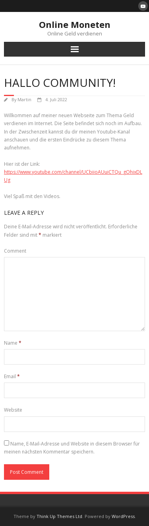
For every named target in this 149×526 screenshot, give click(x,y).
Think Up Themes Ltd (59, 516)
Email (12, 376)
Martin (24, 99)
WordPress (123, 516)
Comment (15, 250)
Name (12, 343)
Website (13, 409)
